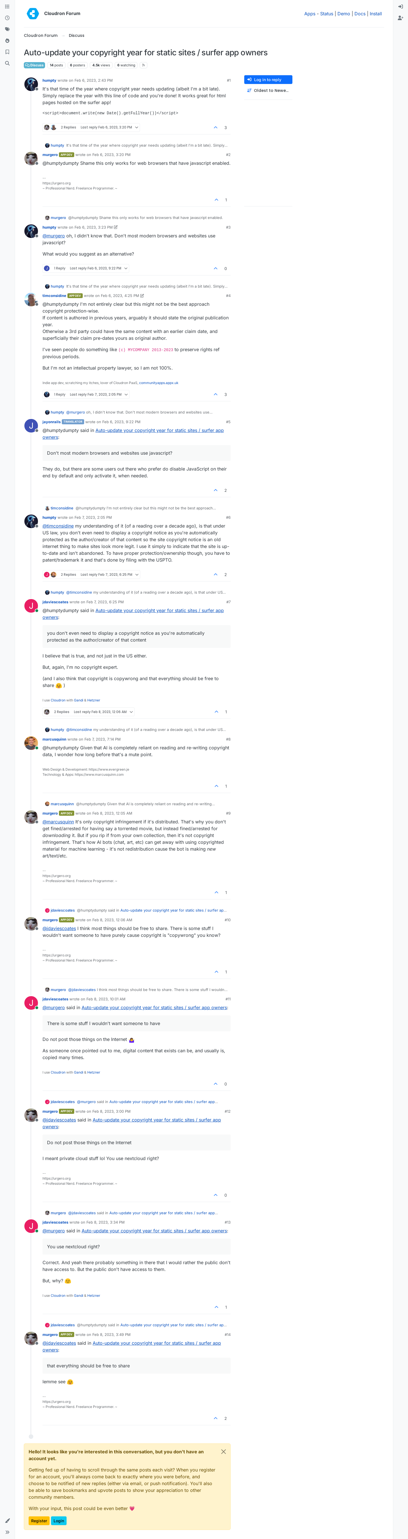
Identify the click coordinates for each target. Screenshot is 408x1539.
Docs (360, 13)
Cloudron (58, 700)
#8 (228, 739)
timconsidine (54, 295)
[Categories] (7, 6)
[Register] (401, 18)
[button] (7, 1520)
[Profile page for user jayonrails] (31, 426)
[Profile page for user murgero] (31, 158)
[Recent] (7, 18)
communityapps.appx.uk (158, 383)
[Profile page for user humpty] (31, 84)
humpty (49, 80)
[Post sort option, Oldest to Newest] (268, 90)
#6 (228, 517)
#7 (228, 602)
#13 (228, 1222)
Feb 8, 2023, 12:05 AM (112, 813)
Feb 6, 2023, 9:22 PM (121, 421)
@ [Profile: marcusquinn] (58, 822)
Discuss (34, 65)
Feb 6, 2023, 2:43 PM (94, 80)
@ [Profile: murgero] (53, 236)
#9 (228, 813)
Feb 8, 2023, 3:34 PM (105, 1222)
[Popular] (7, 40)
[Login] (401, 6)
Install (376, 13)
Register (39, 1520)
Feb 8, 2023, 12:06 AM (112, 920)
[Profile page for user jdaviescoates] (31, 606)
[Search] (7, 63)
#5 (228, 421)
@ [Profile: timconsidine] (58, 526)
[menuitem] (401, 6)
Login (59, 1520)
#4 (228, 295)
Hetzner (93, 700)
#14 (228, 1334)
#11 (228, 999)
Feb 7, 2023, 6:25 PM (105, 602)
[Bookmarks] (7, 52)
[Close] (223, 1452)
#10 (228, 920)
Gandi (78, 700)
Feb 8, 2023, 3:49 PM (111, 1334)
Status (326, 13)
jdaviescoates (55, 602)
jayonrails (51, 421)
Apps (309, 13)
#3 (228, 227)
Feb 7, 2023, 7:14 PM (102, 739)
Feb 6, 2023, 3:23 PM (94, 227)
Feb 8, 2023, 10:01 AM (106, 999)
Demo (343, 13)
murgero (50, 154)
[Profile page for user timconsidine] (31, 299)
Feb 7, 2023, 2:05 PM (93, 517)
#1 (229, 80)
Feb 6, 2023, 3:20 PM (111, 154)
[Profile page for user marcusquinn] (31, 743)
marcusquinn (54, 739)
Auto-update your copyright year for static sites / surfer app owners (154, 1007)
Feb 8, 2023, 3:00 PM (111, 1111)
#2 (228, 154)
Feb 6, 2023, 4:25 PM (120, 295)
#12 (228, 1111)
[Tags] (7, 29)
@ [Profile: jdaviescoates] (59, 928)
